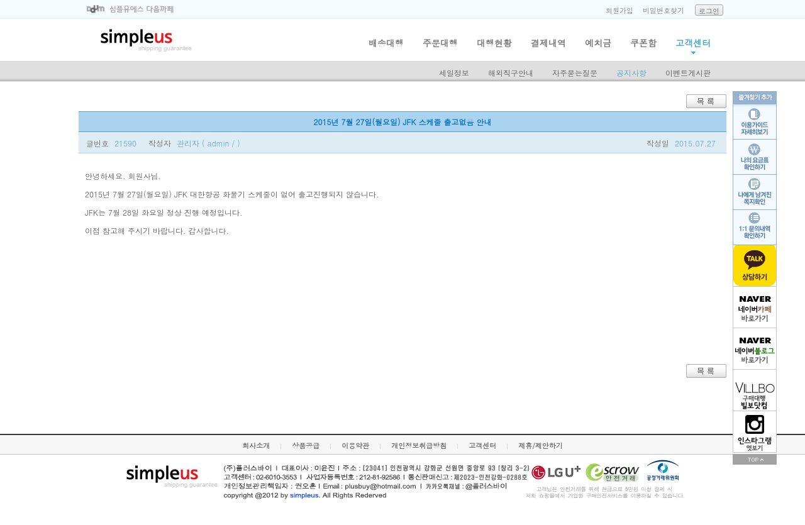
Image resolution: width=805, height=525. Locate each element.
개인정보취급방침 (419, 445)
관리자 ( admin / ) (208, 143)
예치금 (598, 42)
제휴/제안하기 (540, 445)
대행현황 (494, 42)
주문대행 (440, 42)
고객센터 (693, 42)
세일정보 (454, 72)
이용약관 (355, 445)
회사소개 (256, 445)
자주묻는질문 (574, 72)
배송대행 (386, 42)
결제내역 (548, 42)
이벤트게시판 (688, 72)
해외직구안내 (510, 72)
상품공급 (305, 445)
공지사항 (631, 72)
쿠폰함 (643, 42)
